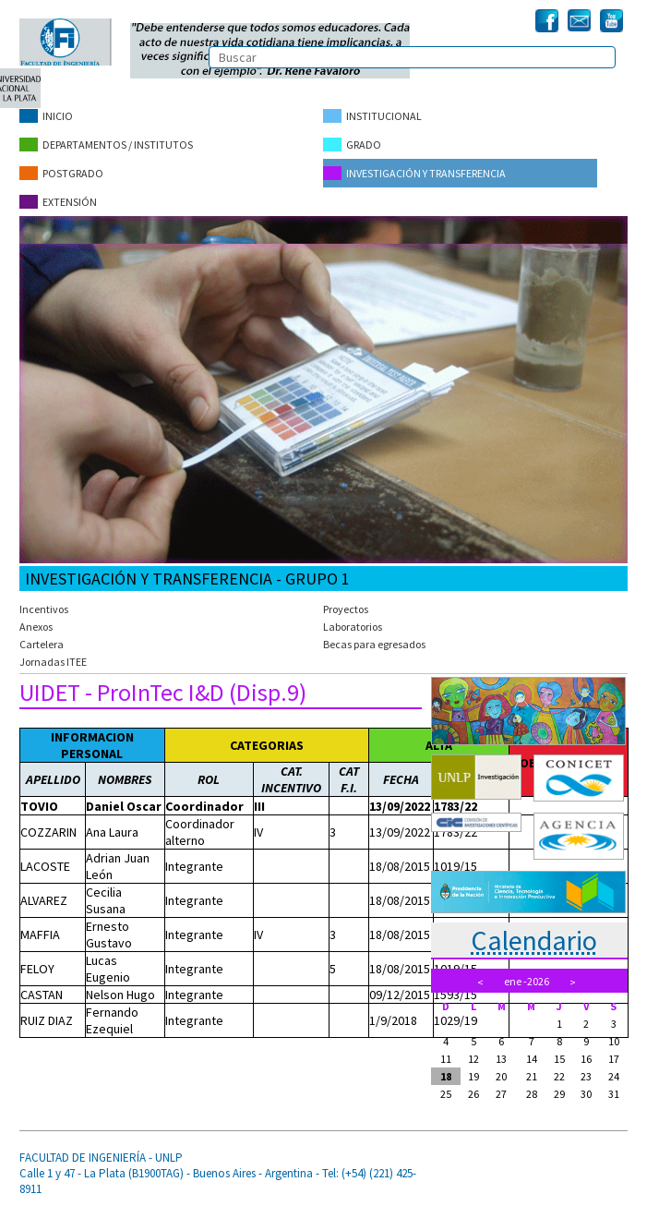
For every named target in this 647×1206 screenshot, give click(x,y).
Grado (352, 144)
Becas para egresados (374, 644)
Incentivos (43, 609)
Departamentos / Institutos (106, 144)
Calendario (534, 940)
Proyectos (345, 609)
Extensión (58, 202)
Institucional (372, 116)
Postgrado (61, 173)
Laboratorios (352, 626)
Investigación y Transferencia (414, 173)
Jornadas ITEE (53, 662)
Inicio (46, 116)
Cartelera (41, 644)
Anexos (36, 626)
